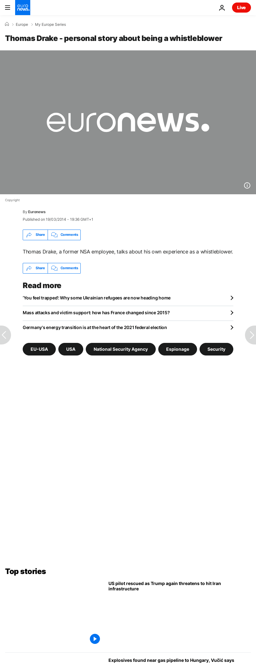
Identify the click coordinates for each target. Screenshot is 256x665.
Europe (22, 24)
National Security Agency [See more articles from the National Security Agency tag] (121, 348)
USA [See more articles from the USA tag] (70, 348)
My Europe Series (50, 24)
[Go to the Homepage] (22, 7)
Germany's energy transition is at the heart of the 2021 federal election (95, 327)
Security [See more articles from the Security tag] (216, 348)
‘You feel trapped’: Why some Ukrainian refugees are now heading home (97, 297)
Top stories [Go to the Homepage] (25, 571)
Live (241, 7)
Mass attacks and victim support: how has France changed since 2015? (96, 312)
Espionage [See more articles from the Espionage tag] (177, 348)
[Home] (7, 24)
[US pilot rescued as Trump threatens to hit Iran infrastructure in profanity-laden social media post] (179, 614)
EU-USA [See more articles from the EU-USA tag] (39, 348)
